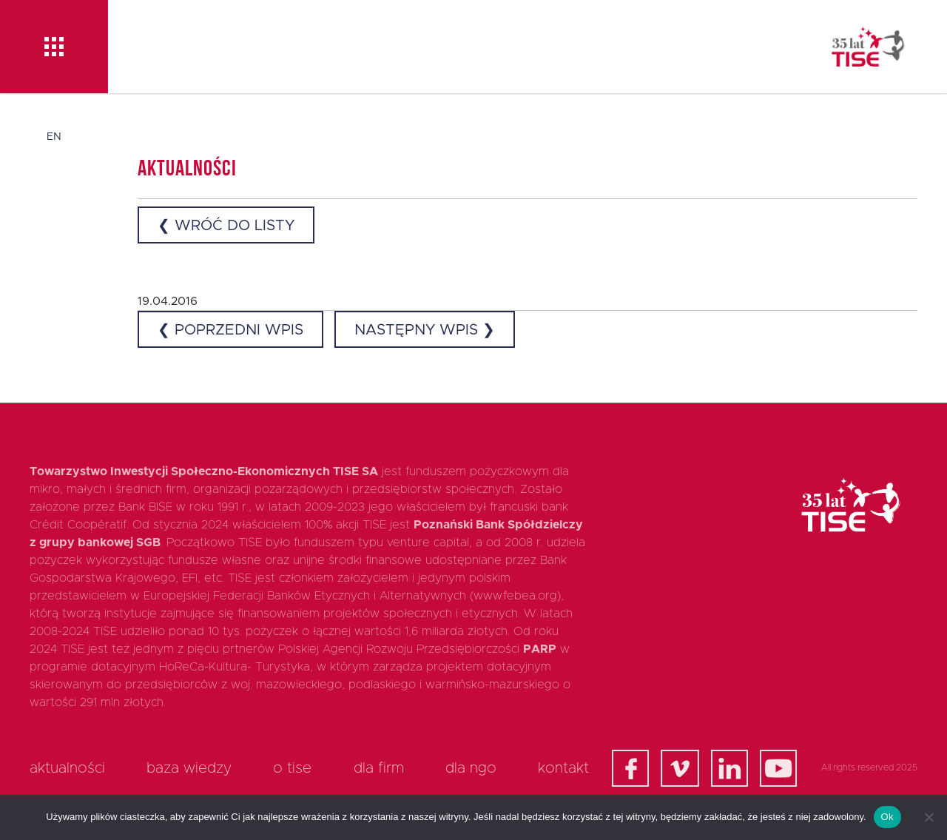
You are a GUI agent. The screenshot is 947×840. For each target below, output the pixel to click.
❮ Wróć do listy (226, 225)
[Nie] (928, 817)
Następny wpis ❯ (424, 330)
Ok (887, 816)
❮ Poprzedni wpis (230, 330)
